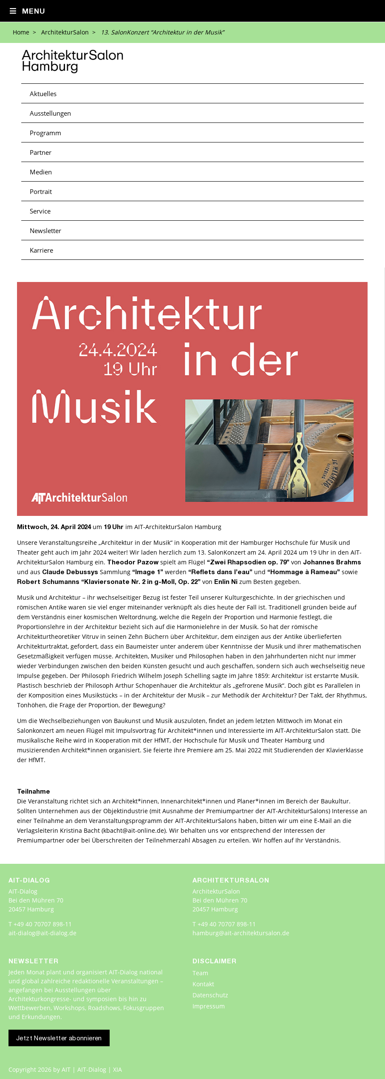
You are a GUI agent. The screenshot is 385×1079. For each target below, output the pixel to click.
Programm (45, 132)
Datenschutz (210, 995)
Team (200, 973)
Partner (40, 152)
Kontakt (203, 984)
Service (40, 211)
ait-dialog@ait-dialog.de (42, 933)
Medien (41, 172)
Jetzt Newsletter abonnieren (59, 1039)
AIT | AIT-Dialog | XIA (92, 1069)
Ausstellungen (50, 113)
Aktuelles (43, 93)
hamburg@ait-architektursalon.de (240, 933)
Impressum (208, 1006)
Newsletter (45, 230)
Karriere (41, 250)
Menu (26, 11)
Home (21, 32)
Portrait (41, 191)
